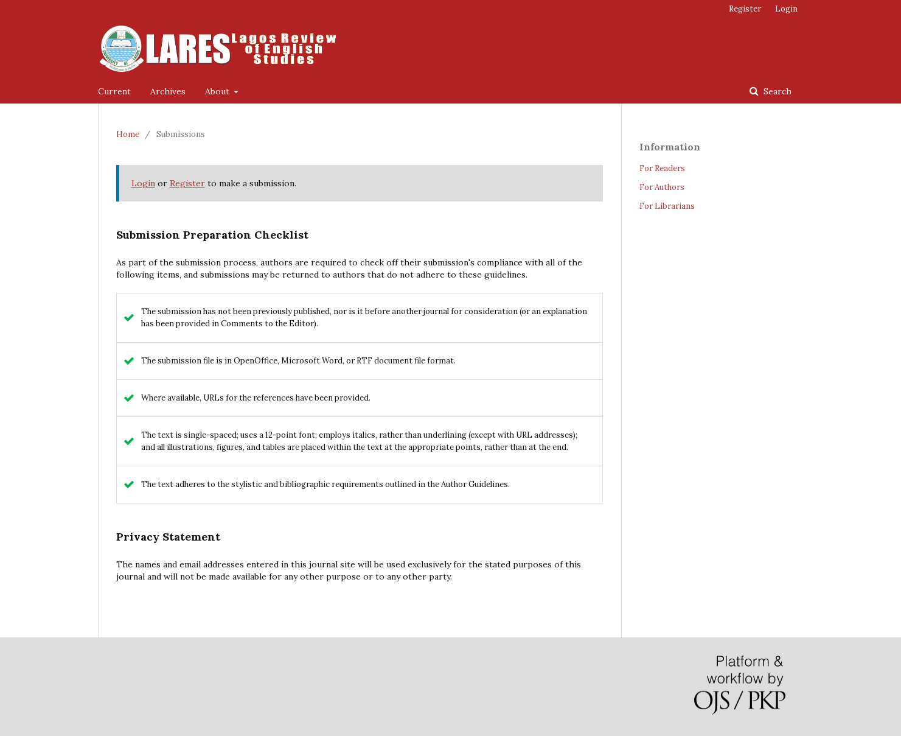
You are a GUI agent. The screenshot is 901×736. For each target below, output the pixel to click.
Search (776, 91)
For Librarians (667, 206)
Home (127, 134)
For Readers (662, 168)
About (218, 91)
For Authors (661, 187)
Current (114, 91)
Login (786, 9)
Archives (168, 91)
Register (745, 9)
